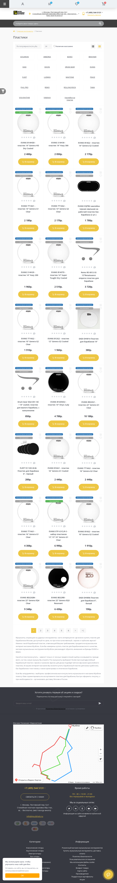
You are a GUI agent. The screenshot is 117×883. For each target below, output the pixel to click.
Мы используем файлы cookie (82, 862)
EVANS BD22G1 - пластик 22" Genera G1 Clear (88, 405)
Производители (82, 874)
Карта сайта (82, 871)
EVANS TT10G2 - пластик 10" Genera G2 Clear (28, 341)
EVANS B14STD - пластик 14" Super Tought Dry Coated (58, 275)
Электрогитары (35, 853)
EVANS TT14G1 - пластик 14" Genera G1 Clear (28, 209)
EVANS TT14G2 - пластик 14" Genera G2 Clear (58, 209)
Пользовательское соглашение (82, 859)
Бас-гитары (34, 856)
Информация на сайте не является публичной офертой (82, 814)
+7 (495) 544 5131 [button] (34, 788)
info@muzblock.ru (35, 816)
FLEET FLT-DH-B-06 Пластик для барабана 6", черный (28, 471)
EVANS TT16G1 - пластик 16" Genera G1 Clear (28, 534)
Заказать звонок (94, 15)
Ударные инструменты (25, 31)
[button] (54, 13)
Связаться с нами (35, 797)
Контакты (82, 865)
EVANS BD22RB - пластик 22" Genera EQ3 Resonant (58, 600)
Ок (22, 875)
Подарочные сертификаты (82, 876)
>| (83, 630)
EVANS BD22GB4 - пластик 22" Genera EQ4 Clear (28, 600)
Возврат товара (82, 868)
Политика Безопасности (55, 708)
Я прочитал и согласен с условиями (60, 709)
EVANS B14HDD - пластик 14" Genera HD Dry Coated (28, 145)
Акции (82, 879)
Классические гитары (35, 848)
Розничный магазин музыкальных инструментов (82, 848)
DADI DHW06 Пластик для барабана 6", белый (89, 600)
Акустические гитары (35, 851)
